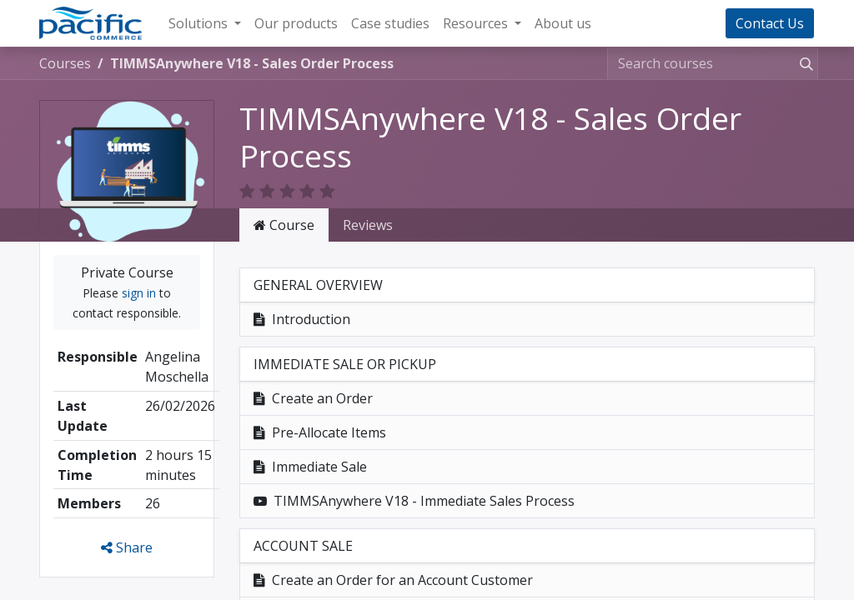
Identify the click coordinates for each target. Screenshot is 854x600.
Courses (65, 63)
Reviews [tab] (368, 205)
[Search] (803, 63)
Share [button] (127, 527)
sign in (139, 273)
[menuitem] (296, 23)
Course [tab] (284, 205)
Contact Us (770, 23)
